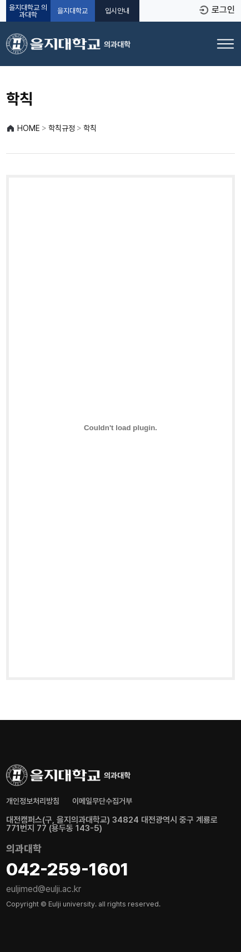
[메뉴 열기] (225, 44)
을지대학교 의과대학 (28, 11)
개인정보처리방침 (32, 801)
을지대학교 (72, 10)
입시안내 (117, 10)
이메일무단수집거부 (102, 801)
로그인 (223, 10)
